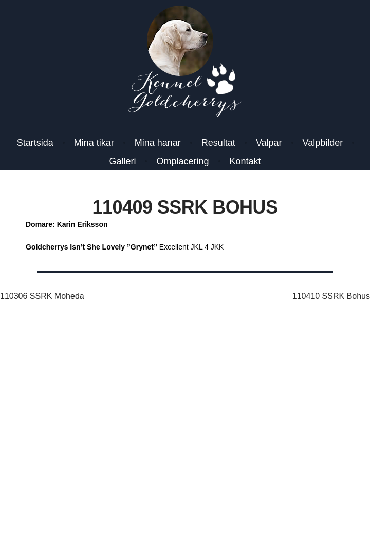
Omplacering (182, 161)
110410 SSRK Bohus (331, 296)
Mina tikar (94, 143)
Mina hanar (158, 143)
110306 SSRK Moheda (42, 296)
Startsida (35, 143)
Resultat (218, 143)
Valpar (269, 143)
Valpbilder (323, 143)
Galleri (122, 161)
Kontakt (245, 161)
